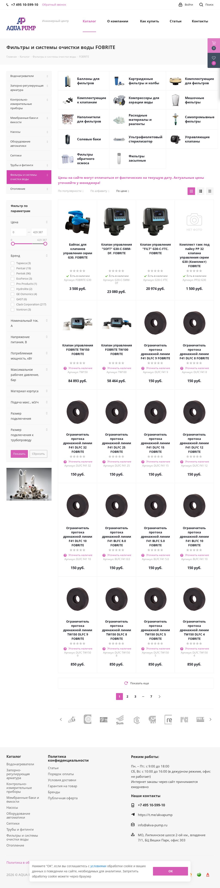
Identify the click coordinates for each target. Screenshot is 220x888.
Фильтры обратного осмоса (85, 158)
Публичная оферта (63, 798)
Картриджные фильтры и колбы (144, 81)
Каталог (13, 756)
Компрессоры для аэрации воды (144, 100)
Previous (61, 719)
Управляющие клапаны (197, 139)
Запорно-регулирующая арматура (18, 774)
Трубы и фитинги (20, 829)
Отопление (15, 845)
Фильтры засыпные (137, 158)
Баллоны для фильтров (88, 81)
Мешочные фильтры (194, 100)
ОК (170, 871)
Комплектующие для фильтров (199, 81)
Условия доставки (62, 780)
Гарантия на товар (62, 786)
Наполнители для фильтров (89, 119)
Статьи (53, 768)
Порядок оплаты (61, 774)
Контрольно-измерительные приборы (19, 788)
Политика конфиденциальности (68, 758)
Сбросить (38, 454)
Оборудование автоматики (18, 815)
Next (210, 719)
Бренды (54, 792)
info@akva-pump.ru (152, 825)
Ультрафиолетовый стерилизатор (145, 139)
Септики (13, 823)
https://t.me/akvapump (155, 815)
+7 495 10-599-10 (151, 805)
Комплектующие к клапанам (91, 100)
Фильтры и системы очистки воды (22, 837)
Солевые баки (89, 139)
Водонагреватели (20, 764)
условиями (98, 866)
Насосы (12, 807)
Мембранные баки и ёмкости (22, 799)
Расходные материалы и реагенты (140, 119)
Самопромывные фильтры (199, 119)
